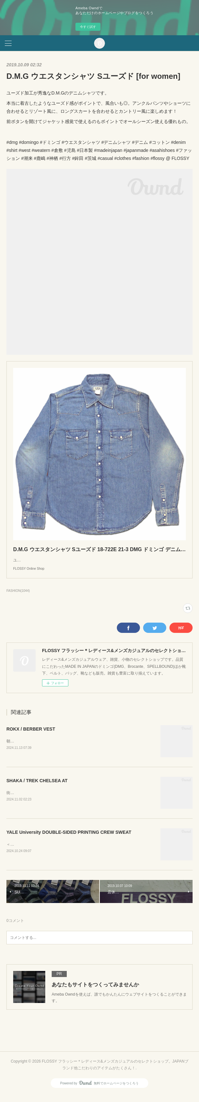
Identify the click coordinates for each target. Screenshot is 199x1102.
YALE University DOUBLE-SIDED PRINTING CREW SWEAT (68, 839)
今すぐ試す (88, 27)
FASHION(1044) (18, 597)
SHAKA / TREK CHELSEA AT (36, 787)
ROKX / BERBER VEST (30, 735)
